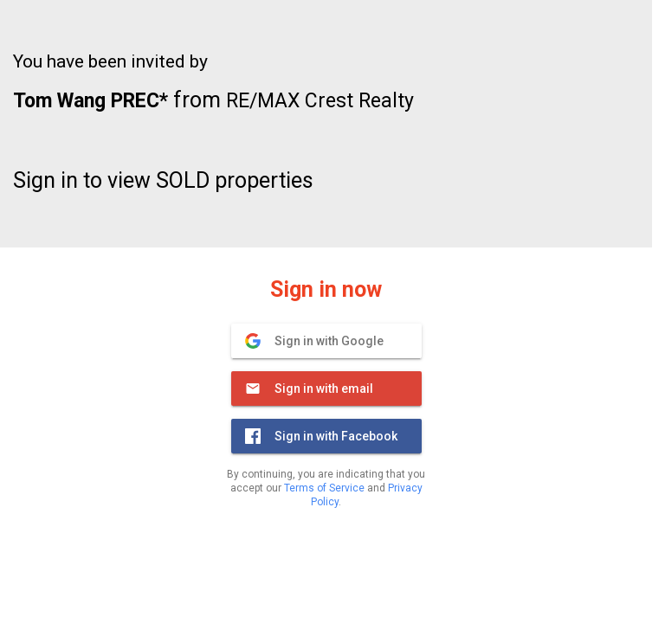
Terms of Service (324, 488)
